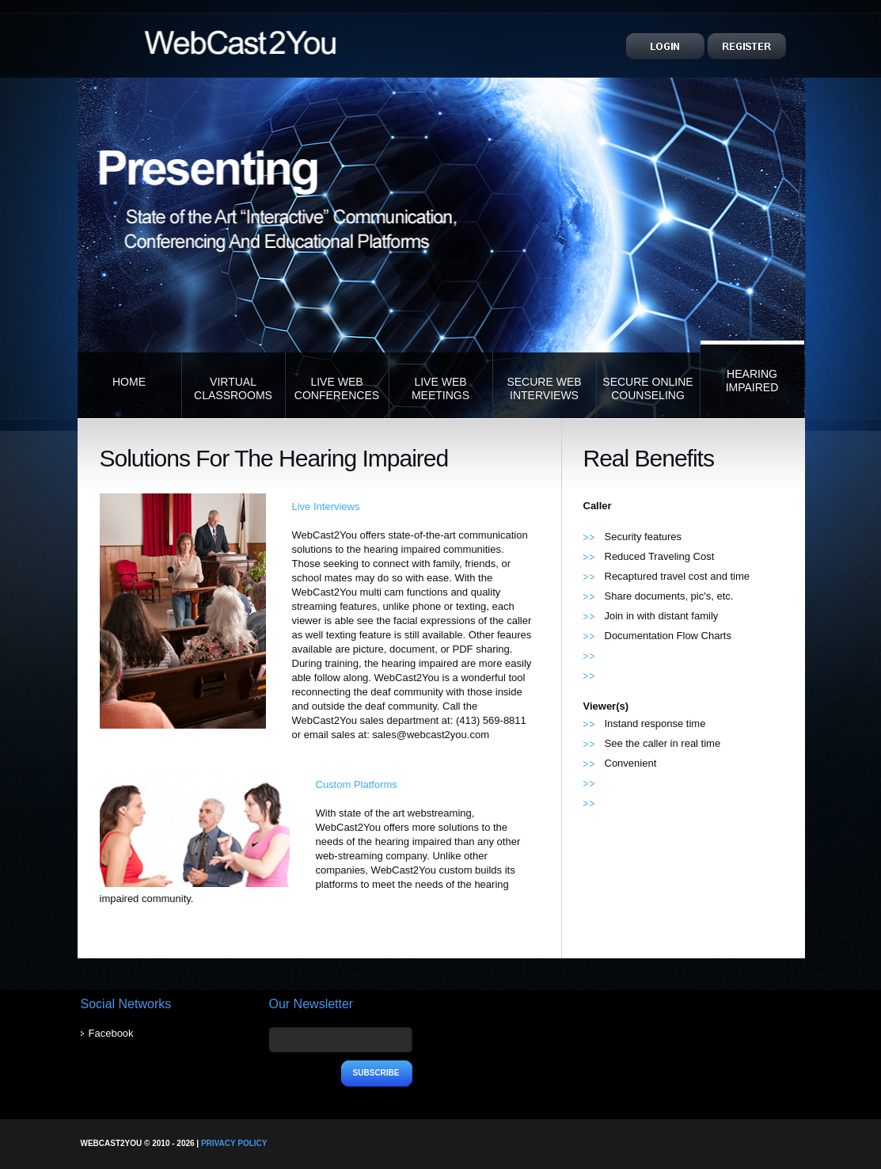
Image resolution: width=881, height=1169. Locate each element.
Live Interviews (326, 506)
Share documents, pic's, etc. (669, 596)
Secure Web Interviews (544, 388)
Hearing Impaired (752, 380)
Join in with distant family (662, 616)
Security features (643, 537)
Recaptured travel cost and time (677, 576)
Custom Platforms (356, 784)
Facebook (111, 1033)
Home (129, 381)
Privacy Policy (234, 1143)
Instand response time (655, 723)
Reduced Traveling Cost (660, 556)
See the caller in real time (663, 743)
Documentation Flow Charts (668, 636)
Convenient (631, 763)
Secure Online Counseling (647, 388)
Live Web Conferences (336, 388)
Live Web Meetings (440, 388)
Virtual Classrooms (233, 388)
